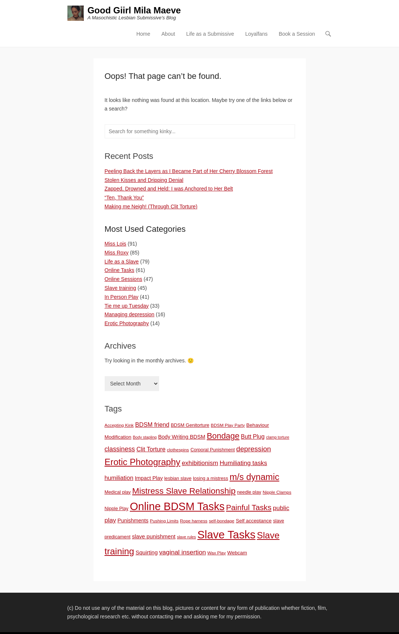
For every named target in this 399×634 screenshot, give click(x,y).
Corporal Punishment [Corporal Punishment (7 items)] (212, 449)
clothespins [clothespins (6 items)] (178, 449)
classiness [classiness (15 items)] (120, 449)
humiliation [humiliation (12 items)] (119, 477)
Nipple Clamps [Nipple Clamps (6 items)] (277, 492)
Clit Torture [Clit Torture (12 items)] (150, 449)
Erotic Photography (127, 323)
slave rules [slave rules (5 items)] (186, 537)
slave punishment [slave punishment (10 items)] (153, 536)
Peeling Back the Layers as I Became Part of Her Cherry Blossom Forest (189, 171)
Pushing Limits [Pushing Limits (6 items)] (164, 520)
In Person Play (122, 297)
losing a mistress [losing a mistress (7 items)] (210, 478)
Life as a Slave (122, 262)
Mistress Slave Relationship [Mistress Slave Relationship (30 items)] (184, 491)
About (168, 34)
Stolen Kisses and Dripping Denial (144, 180)
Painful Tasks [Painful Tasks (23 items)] (249, 507)
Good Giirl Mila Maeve (134, 10)
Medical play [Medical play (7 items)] (118, 492)
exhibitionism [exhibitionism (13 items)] (200, 463)
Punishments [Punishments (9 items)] (132, 520)
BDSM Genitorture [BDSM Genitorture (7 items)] (190, 425)
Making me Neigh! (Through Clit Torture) (151, 206)
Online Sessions (123, 279)
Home (143, 34)
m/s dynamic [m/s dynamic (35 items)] (254, 477)
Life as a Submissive (210, 34)
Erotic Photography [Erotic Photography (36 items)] (143, 462)
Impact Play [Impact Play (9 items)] (149, 478)
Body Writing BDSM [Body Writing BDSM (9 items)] (181, 437)
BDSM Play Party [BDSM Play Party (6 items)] (228, 425)
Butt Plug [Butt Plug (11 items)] (253, 436)
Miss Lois (115, 244)
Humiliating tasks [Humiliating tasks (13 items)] (243, 463)
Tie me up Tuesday (127, 306)
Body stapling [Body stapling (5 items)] (145, 437)
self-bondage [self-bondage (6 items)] (221, 520)
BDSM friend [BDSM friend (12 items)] (152, 424)
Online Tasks (119, 270)
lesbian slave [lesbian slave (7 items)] (177, 478)
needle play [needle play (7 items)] (249, 492)
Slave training (120, 288)
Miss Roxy (117, 253)
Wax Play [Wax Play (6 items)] (217, 552)
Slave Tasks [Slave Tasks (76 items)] (226, 534)
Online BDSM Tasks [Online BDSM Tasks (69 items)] (177, 506)
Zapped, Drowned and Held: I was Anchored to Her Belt (169, 189)
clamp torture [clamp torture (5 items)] (277, 437)
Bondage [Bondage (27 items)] (223, 436)
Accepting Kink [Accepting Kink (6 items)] (119, 425)
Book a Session (297, 34)
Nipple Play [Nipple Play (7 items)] (117, 508)
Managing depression (130, 314)
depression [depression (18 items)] (253, 449)
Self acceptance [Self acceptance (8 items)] (254, 520)
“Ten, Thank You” (124, 198)
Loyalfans (256, 34)
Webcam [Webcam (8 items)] (237, 552)
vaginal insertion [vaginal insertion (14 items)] (182, 552)
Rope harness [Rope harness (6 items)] (194, 520)
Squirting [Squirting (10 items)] (147, 552)
